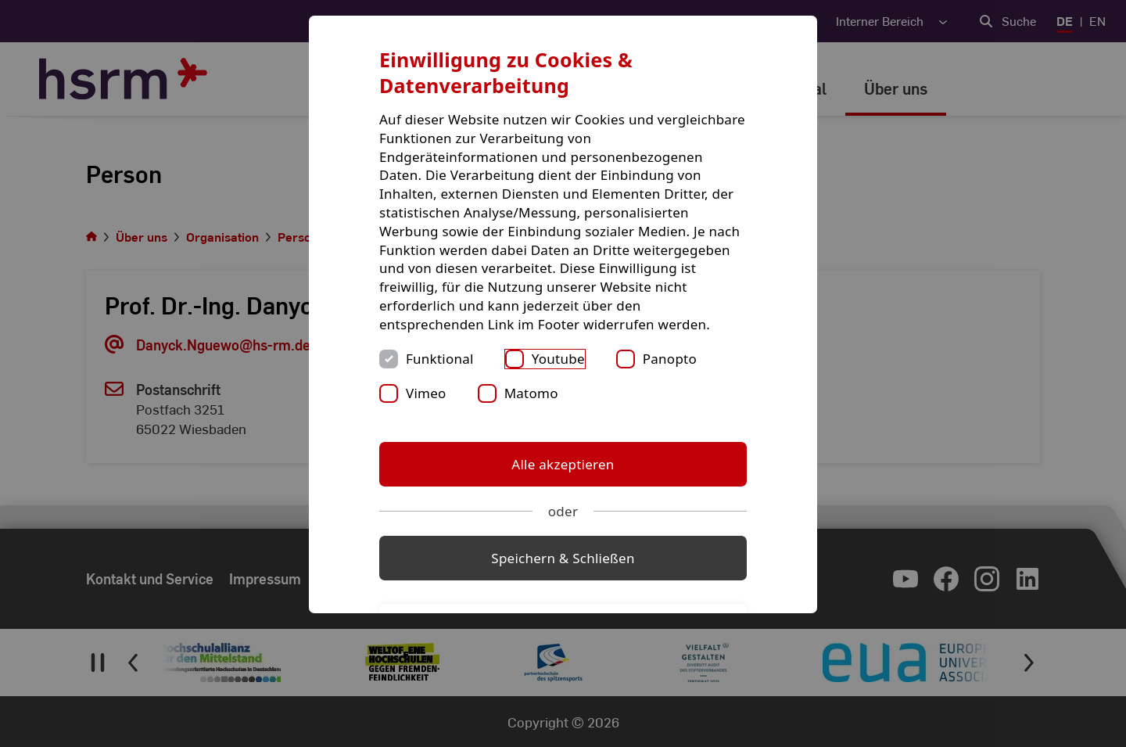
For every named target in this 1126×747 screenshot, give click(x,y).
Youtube (558, 359)
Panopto (670, 359)
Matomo (531, 393)
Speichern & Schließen (562, 558)
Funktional (440, 359)
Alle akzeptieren (562, 464)
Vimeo (426, 393)
